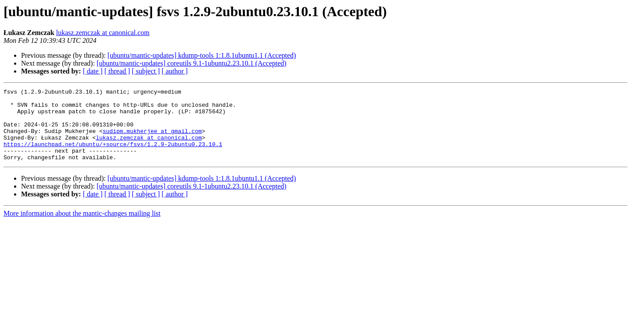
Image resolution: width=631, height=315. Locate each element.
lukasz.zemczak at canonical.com (102, 32)
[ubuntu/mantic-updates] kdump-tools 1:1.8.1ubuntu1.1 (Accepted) (201, 55)
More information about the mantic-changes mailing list (82, 227)
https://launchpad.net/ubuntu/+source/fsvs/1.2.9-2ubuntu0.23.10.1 (113, 156)
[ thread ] (117, 71)
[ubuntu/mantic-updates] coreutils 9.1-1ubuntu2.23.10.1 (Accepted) (191, 63)
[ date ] (93, 71)
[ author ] (175, 71)
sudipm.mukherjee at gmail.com (152, 140)
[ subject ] (146, 71)
